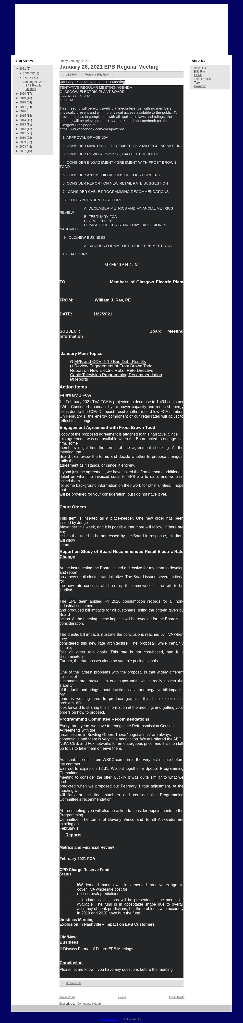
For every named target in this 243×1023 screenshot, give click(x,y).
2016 (22, 111)
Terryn (198, 82)
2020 (22, 93)
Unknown (200, 86)
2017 (22, 107)
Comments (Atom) (89, 1003)
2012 (22, 129)
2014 (22, 120)
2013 (22, 124)
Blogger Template (109, 1019)
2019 (22, 98)
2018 (22, 102)
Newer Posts (67, 997)
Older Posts (176, 997)
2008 (22, 146)
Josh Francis (202, 79)
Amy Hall (200, 68)
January (28, 77)
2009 (22, 142)
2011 (22, 133)
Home (122, 997)
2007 (22, 151)
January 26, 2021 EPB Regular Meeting (34, 85)
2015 (22, 115)
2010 (22, 137)
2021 (22, 68)
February (29, 73)
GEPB (198, 75)
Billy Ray (200, 71)
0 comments (73, 983)
